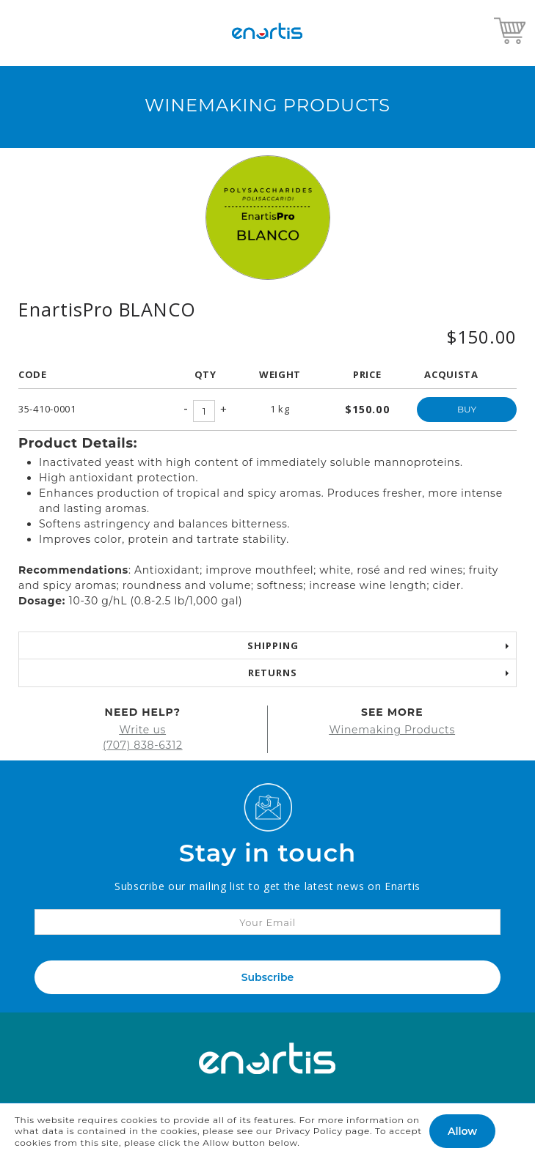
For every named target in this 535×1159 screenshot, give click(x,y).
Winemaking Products (392, 729)
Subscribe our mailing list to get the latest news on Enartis (267, 886)
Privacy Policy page (322, 1130)
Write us (142, 729)
